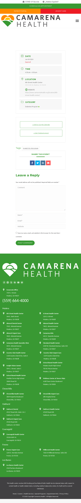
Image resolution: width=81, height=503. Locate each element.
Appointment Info (52, 494)
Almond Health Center (51, 323)
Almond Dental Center (14, 323)
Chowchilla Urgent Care (51, 394)
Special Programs (40, 494)
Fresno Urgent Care (13, 450)
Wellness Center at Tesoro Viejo (54, 378)
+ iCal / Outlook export (41, 133)
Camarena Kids (48, 333)
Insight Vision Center (14, 366)
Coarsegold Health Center (15, 434)
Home (14, 494)
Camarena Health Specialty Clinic (18, 343)
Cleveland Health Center (51, 343)
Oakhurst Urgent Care (14, 419)
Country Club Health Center (16, 353)
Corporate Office (12, 290)
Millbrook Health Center (51, 450)
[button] (77, 21)
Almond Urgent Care (14, 333)
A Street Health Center (51, 314)
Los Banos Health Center (15, 465)
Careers (20, 494)
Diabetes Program (32, 106)
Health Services (28, 494)
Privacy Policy (64, 494)
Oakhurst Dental (12, 409)
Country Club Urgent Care (52, 353)
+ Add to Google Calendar (41, 124)
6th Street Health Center (15, 314)
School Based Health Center (52, 363)
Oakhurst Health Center (51, 409)
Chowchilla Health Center (15, 394)
